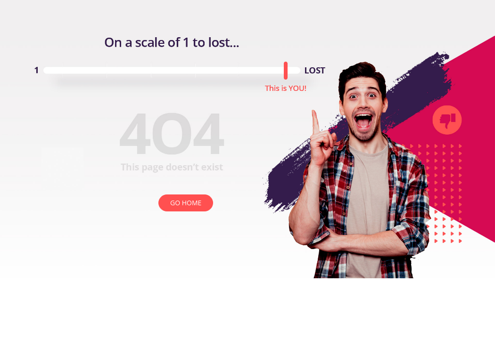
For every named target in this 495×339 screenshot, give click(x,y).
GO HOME (185, 202)
